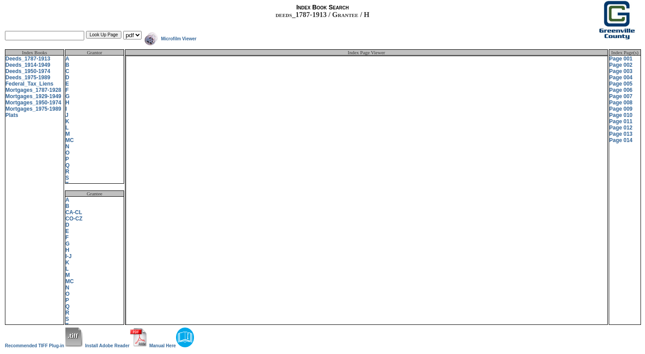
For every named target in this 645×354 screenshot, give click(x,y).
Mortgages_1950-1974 (33, 102)
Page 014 (620, 140)
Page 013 (620, 134)
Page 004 (620, 77)
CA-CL (73, 212)
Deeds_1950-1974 (27, 71)
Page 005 (620, 84)
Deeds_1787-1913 (27, 59)
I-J (68, 256)
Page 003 (620, 71)
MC (69, 140)
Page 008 (620, 102)
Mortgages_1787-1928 (33, 90)
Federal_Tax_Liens (29, 84)
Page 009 (620, 109)
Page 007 (620, 96)
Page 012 (620, 128)
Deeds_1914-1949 (27, 65)
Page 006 (620, 90)
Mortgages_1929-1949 (33, 96)
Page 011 (620, 121)
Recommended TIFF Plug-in (44, 345)
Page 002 (620, 65)
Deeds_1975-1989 (27, 77)
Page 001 (620, 59)
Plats (11, 115)
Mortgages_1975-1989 (33, 109)
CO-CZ (73, 219)
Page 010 (620, 115)
